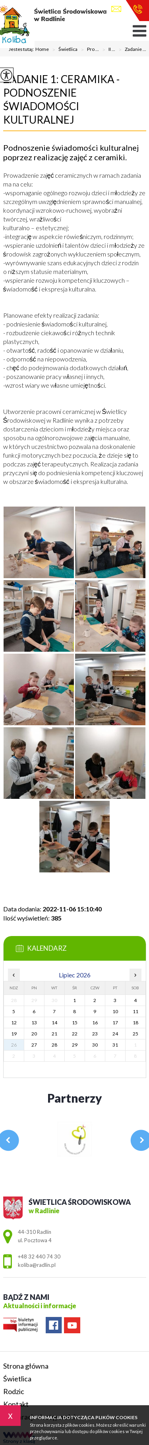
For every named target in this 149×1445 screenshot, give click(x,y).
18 (135, 1022)
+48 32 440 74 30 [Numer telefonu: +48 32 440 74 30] (39, 1256)
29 (74, 1045)
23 (95, 1034)
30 (95, 1045)
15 (74, 1022)
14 (54, 1022)
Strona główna (25, 1365)
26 (14, 1045)
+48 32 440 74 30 (137, 9)
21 (54, 1034)
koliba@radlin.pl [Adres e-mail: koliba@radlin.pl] (37, 1265)
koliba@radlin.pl (116, 9)
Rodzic (13, 1391)
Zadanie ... (130, 49)
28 (54, 1045)
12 (14, 1022)
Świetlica (63, 49)
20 (34, 1034)
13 (34, 1022)
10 (115, 1011)
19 (14, 1034)
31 (115, 1045)
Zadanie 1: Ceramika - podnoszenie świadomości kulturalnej (61, 99)
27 (34, 1045)
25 (135, 1034)
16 (95, 1022)
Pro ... (88, 49)
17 (115, 1022)
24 (115, 1034)
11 (135, 1011)
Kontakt (16, 1404)
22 (74, 1034)
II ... (107, 49)
